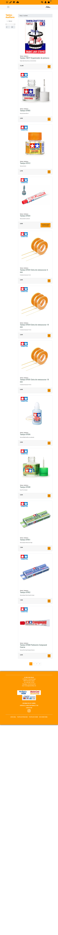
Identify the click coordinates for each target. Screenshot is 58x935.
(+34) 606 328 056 (31, 684)
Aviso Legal (13, 717)
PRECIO (9, 21)
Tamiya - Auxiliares (23, 15)
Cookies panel (43, 717)
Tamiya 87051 (25, 540)
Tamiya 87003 (25, 110)
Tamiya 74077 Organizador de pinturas (34, 58)
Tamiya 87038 (25, 487)
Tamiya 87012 (25, 163)
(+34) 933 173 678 (30, 682)
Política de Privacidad (22, 717)
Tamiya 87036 (25, 434)
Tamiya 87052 (25, 592)
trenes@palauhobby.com (30, 685)
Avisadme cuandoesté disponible (45, 225)
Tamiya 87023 (25, 216)
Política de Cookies (33, 717)
